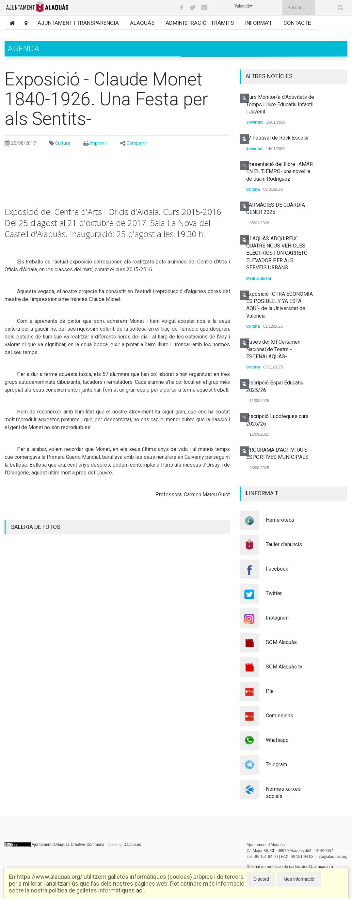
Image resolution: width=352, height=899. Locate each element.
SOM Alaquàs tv (284, 667)
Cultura (62, 143)
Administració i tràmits (200, 23)
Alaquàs (142, 23)
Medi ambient (258, 278)
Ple (270, 691)
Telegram (276, 764)
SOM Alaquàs (281, 642)
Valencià (243, 6)
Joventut (254, 122)
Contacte (297, 23)
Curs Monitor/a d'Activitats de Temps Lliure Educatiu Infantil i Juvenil (280, 104)
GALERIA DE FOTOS (35, 526)
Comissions (279, 715)
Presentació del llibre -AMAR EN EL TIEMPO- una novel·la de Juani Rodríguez (279, 171)
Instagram (277, 618)
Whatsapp (277, 740)
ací (140, 890)
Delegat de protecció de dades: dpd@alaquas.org (290, 866)
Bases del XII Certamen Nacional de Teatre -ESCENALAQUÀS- (273, 349)
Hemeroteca (280, 520)
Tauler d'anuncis (284, 544)
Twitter (274, 593)
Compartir (136, 143)
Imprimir (98, 143)
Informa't (258, 23)
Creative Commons (87, 844)
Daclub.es (132, 844)
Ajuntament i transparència (78, 23)
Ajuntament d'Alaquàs (51, 844)
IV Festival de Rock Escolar (277, 138)
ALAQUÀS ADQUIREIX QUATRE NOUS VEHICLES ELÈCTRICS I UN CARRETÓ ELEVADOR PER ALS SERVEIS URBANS (277, 253)
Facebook (277, 569)
